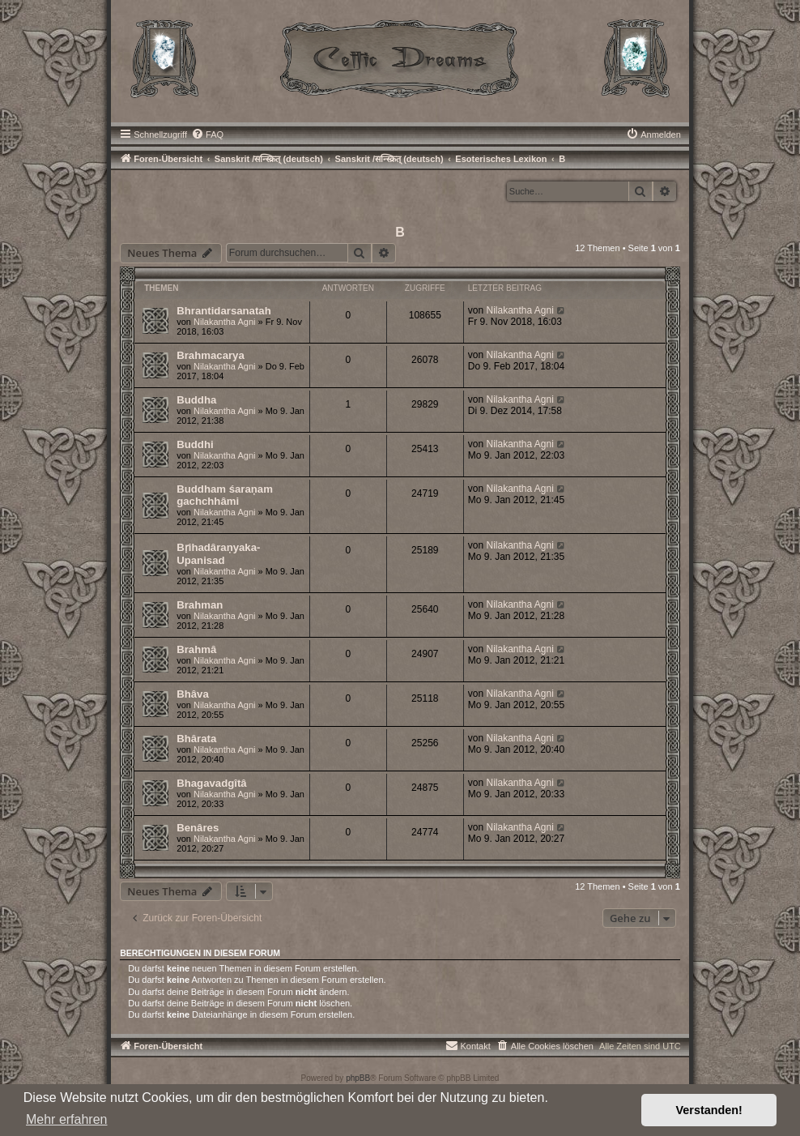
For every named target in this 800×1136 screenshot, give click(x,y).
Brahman (200, 605)
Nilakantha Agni (224, 322)
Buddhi (195, 444)
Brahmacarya (211, 355)
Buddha (196, 400)
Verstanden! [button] (709, 1110)
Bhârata (196, 738)
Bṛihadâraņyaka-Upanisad (218, 553)
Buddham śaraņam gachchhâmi (225, 495)
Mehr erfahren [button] (67, 1119)
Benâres (198, 828)
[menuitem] (207, 134)
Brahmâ (196, 649)
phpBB (358, 1078)
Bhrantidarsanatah (224, 311)
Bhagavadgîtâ (211, 783)
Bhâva (193, 694)
